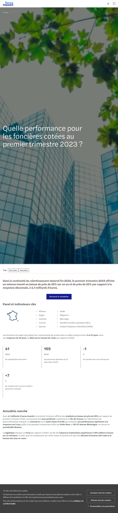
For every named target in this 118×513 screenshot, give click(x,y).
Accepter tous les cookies (100, 492)
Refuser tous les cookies (101, 500)
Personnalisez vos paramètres (101, 506)
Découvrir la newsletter (58, 296)
